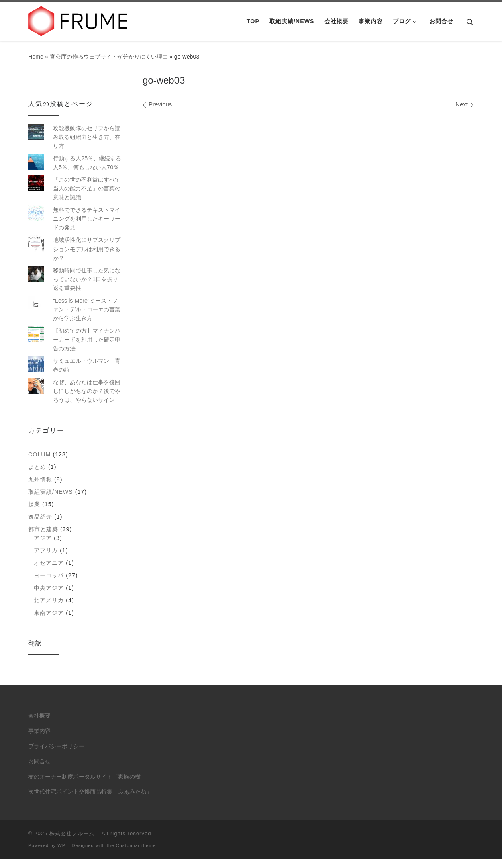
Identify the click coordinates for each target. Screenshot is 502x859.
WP (61, 845)
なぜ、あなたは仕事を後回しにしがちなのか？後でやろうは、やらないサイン (86, 391)
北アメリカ (49, 600)
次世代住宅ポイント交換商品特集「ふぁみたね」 (90, 792)
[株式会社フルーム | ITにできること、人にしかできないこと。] (78, 20)
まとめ (37, 467)
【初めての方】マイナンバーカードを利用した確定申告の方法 (86, 339)
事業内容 (39, 731)
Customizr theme (136, 845)
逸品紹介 (40, 516)
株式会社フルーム (71, 833)
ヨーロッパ (49, 575)
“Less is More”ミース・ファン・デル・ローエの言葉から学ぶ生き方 (86, 309)
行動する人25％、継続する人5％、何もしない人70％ (87, 162)
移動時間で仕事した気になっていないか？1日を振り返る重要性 (86, 279)
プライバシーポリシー (56, 746)
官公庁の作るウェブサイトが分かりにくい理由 (109, 56)
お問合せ (39, 762)
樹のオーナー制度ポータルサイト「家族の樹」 (87, 777)
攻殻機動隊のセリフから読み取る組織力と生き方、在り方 (86, 137)
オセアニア (49, 563)
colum (39, 454)
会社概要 (39, 716)
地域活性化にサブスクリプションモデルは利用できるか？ (86, 249)
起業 (34, 504)
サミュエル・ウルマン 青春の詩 (86, 365)
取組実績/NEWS (50, 492)
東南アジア (49, 612)
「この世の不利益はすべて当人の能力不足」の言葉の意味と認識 (86, 188)
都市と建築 (43, 529)
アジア (43, 538)
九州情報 (40, 479)
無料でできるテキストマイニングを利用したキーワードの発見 (86, 219)
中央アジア (49, 588)
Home (35, 56)
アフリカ (46, 550)
